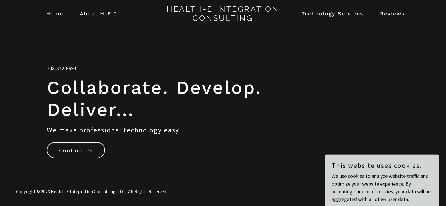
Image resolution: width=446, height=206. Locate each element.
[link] (223, 19)
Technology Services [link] (333, 14)
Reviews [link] (392, 14)
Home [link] (54, 14)
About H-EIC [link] (98, 14)
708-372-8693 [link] (61, 68)
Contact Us (76, 150)
